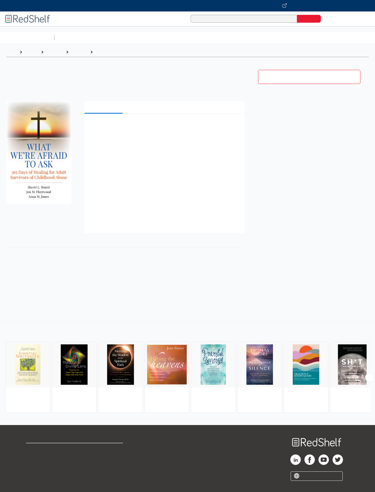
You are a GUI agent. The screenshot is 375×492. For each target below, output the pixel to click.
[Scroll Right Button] (369, 377)
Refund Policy (104, 457)
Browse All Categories (27, 37)
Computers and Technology (148, 37)
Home (11, 52)
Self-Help (55, 52)
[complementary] (187, 367)
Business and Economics (202, 37)
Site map (34, 474)
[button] (165, 126)
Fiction (294, 37)
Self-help (79, 52)
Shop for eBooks (42, 449)
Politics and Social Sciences (257, 37)
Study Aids (70, 37)
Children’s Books (345, 37)
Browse (31, 52)
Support (34, 457)
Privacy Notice (40, 466)
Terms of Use (104, 449)
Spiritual (103, 52)
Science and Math (102, 37)
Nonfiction (315, 37)
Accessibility (103, 466)
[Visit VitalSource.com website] (187, 5)
